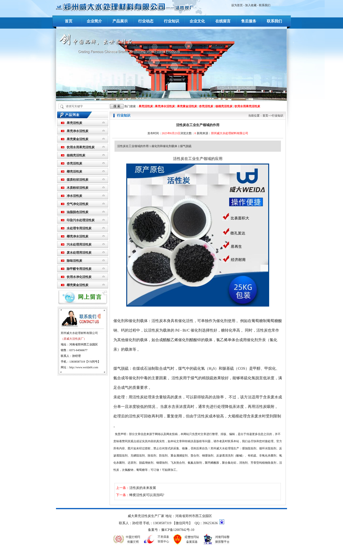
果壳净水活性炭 (165, 106)
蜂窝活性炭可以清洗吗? (146, 495)
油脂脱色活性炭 (77, 212)
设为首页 (237, 5)
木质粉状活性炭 (77, 188)
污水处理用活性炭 (79, 244)
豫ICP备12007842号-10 (177, 530)
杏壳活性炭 (206, 106)
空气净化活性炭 (77, 204)
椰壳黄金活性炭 (77, 285)
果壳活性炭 (146, 106)
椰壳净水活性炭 (77, 236)
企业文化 (197, 21)
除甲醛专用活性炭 (79, 269)
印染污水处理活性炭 (81, 220)
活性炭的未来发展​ (142, 488)
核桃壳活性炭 (223, 106)
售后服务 (248, 21)
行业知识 (171, 21)
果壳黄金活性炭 (187, 106)
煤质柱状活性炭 (77, 179)
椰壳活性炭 (74, 171)
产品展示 (120, 21)
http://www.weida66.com (83, 367)
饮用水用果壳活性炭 (247, 106)
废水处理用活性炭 (79, 252)
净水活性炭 (74, 196)
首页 (68, 21)
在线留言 (223, 21)
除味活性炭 (74, 260)
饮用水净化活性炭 (79, 277)
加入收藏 (251, 5)
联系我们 (264, 5)
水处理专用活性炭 (79, 228)
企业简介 (94, 21)
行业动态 (145, 21)
